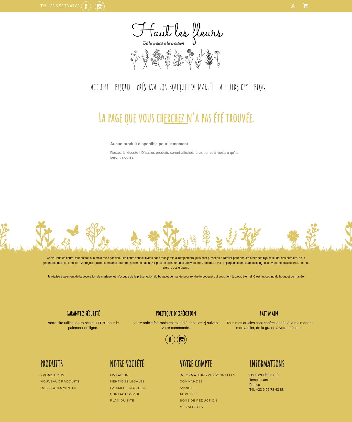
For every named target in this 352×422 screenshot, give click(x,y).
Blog (259, 87)
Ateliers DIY (234, 87)
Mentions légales (127, 381)
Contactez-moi (124, 394)
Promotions (52, 375)
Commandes (191, 381)
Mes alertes (191, 407)
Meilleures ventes (58, 388)
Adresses (189, 394)
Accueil (99, 87)
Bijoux (123, 87)
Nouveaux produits (59, 381)
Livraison (119, 375)
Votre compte (196, 363)
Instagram (99, 6)
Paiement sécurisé (128, 388)
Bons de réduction (198, 400)
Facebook (86, 6)
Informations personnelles (207, 375)
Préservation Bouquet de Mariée (175, 87)
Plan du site (122, 400)
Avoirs (186, 388)
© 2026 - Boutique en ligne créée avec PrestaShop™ (176, 415)
